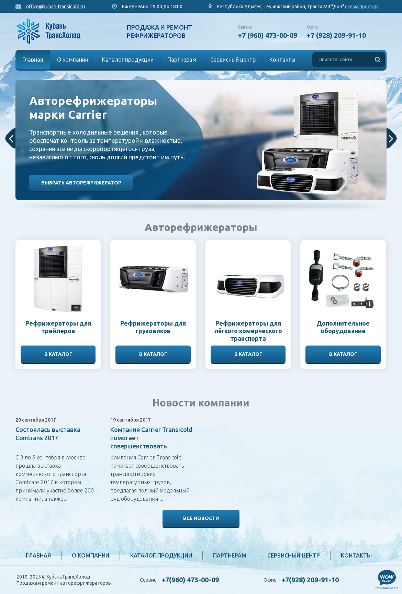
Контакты (282, 59)
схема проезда (362, 6)
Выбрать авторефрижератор (81, 182)
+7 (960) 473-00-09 (267, 35)
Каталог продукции (128, 59)
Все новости (201, 518)
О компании (72, 59)
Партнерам (182, 59)
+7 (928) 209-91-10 (336, 35)
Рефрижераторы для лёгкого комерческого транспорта (248, 331)
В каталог (58, 354)
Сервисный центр (233, 59)
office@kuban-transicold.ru (55, 6)
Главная (32, 59)
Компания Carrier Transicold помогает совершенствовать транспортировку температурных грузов (151, 446)
